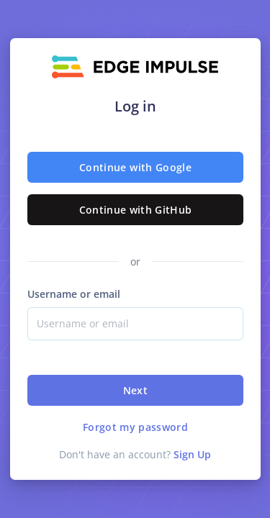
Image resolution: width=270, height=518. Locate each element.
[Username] (135, 323)
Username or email (73, 294)
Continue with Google (135, 167)
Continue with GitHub (135, 210)
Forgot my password (134, 427)
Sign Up (192, 454)
